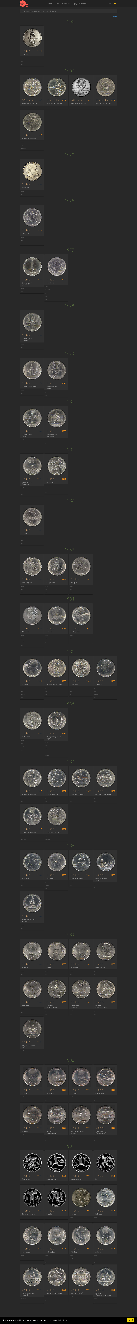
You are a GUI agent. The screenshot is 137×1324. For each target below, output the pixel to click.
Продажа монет (80, 3)
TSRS (34, 11)
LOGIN (108, 3)
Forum (50, 3)
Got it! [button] (131, 1320)
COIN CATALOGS (63, 3)
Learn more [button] (67, 1320)
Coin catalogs (25, 11)
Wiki (115, 16)
